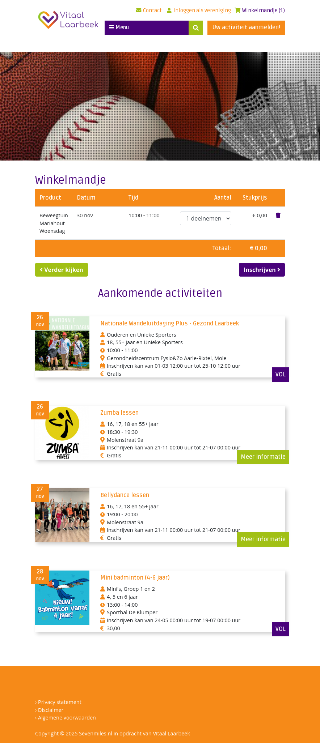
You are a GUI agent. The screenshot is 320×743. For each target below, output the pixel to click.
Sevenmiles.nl (95, 733)
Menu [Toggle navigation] (119, 28)
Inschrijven (262, 270)
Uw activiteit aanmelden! (246, 27)
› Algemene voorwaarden (65, 717)
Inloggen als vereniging (199, 11)
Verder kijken (61, 270)
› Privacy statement (58, 702)
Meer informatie (263, 457)
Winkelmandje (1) (260, 11)
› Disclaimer (49, 709)
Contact (149, 11)
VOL (280, 374)
